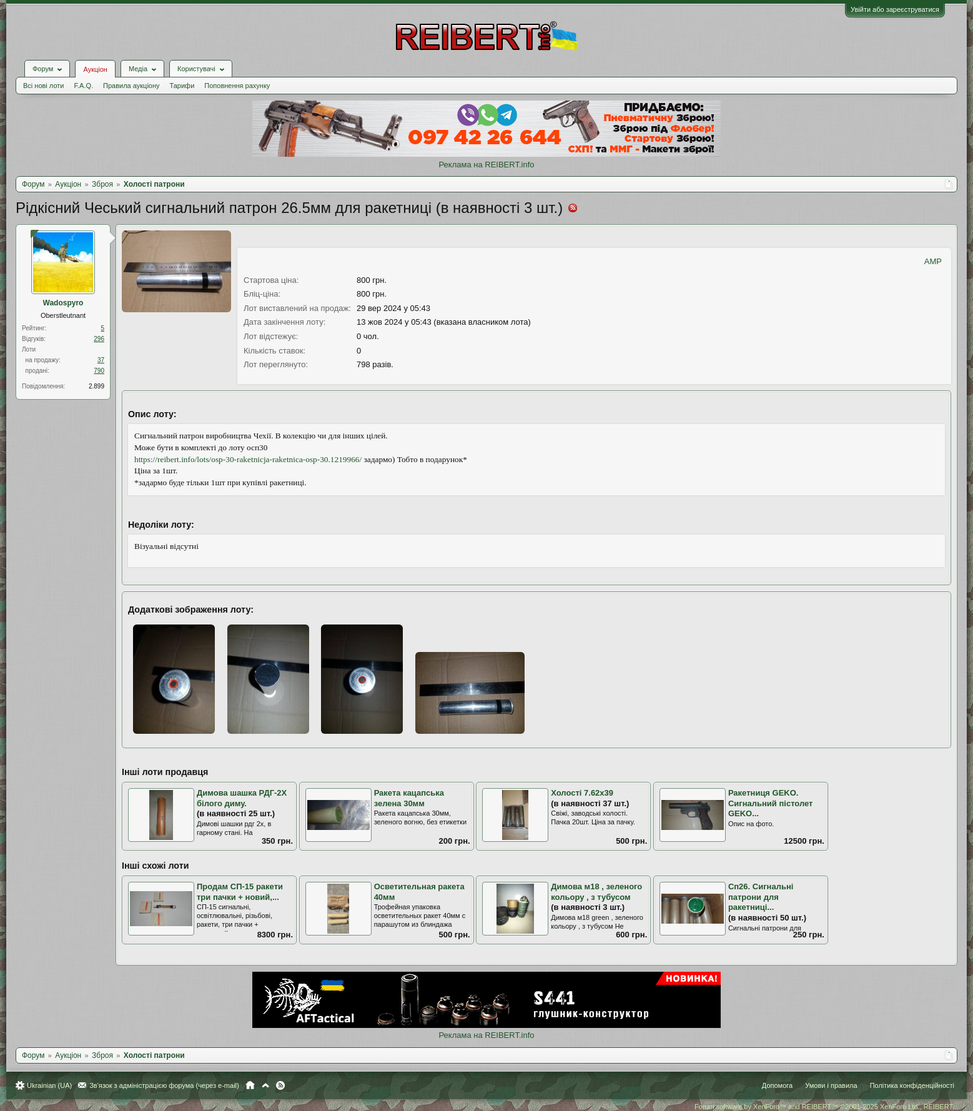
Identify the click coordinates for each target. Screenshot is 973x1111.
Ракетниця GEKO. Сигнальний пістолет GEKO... (770, 803)
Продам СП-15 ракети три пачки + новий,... (240, 892)
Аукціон (95, 69)
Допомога (777, 1085)
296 (99, 338)
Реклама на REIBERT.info (486, 164)
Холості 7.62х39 (582, 792)
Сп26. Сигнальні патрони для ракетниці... (761, 897)
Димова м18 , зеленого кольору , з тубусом (596, 892)
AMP (933, 261)
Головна (250, 1085)
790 (99, 370)
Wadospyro (63, 303)
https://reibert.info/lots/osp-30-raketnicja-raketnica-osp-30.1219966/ (248, 459)
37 (100, 360)
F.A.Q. (83, 85)
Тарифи (182, 85)
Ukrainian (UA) (49, 1085)
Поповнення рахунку (237, 85)
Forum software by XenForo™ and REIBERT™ (824, 1106)
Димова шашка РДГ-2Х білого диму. (242, 798)
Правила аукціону (131, 85)
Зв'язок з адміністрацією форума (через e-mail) (164, 1085)
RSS (280, 1085)
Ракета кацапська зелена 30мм (409, 798)
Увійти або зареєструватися (895, 9)
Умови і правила (831, 1085)
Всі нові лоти (43, 85)
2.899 (96, 386)
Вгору (265, 1085)
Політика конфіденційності (912, 1085)
